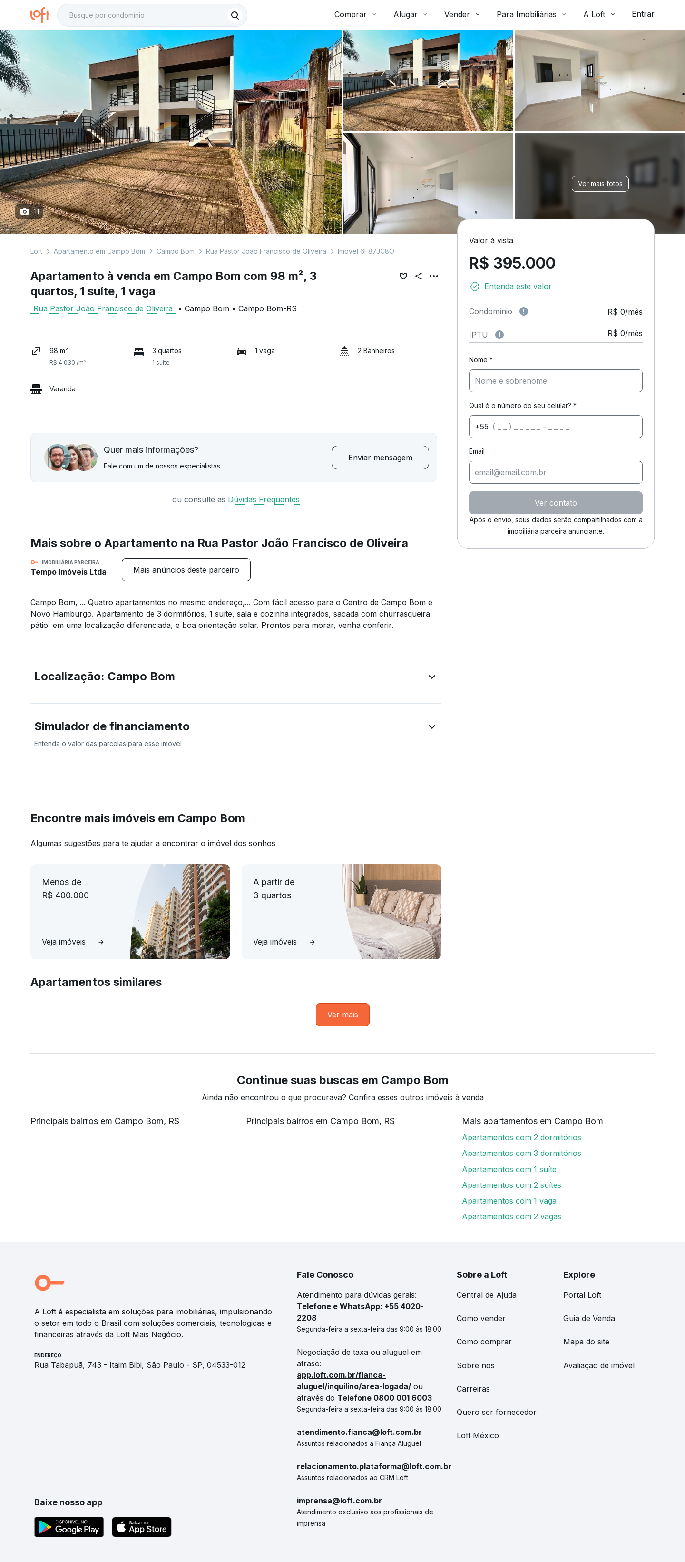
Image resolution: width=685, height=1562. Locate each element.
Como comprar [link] (484, 1341)
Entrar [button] (643, 14)
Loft (36, 251)
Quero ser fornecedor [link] (497, 1412)
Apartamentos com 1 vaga (509, 1200)
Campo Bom (176, 251)
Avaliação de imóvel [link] (599, 1365)
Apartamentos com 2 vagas (511, 1216)
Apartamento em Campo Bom (99, 251)
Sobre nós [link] (476, 1365)
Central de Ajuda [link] (487, 1295)
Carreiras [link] (473, 1388)
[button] (235, 678)
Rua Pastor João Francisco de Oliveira (266, 251)
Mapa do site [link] (586, 1341)
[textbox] (152, 15)
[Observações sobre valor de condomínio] (523, 311)
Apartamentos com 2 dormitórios (521, 1137)
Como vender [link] (481, 1318)
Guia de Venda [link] (589, 1318)
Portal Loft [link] (582, 1295)
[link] (343, 1014)
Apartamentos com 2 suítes (511, 1185)
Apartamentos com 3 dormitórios (521, 1153)
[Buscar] (235, 15)
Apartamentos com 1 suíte (509, 1169)
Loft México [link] (478, 1435)
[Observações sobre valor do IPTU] (499, 334)
